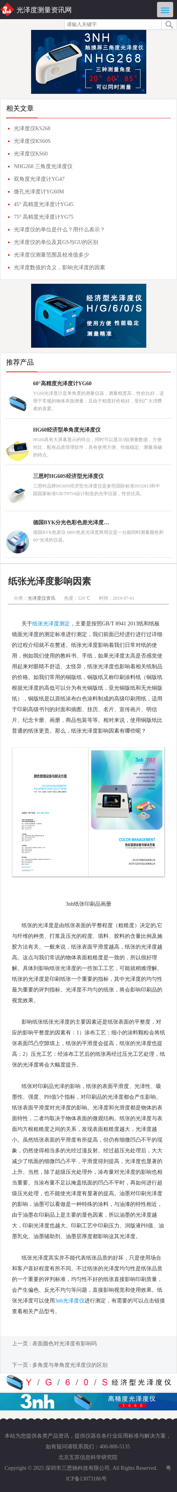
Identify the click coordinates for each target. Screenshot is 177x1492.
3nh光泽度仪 (69, 1301)
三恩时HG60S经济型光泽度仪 (68, 476)
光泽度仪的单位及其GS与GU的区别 (56, 242)
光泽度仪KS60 (31, 154)
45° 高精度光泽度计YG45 (43, 204)
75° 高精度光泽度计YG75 (43, 217)
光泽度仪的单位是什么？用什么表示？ (59, 229)
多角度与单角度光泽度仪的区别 (70, 1365)
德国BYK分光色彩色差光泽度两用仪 (71, 522)
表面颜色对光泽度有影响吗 (64, 1343)
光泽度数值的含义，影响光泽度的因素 (59, 267)
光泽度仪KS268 (32, 128)
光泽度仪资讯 (41, 598)
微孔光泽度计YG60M (39, 192)
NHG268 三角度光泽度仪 (43, 166)
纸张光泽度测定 (51, 624)
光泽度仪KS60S (32, 141)
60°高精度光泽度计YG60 (62, 383)
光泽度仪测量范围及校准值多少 (51, 255)
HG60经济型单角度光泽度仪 (67, 430)
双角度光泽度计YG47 (39, 179)
